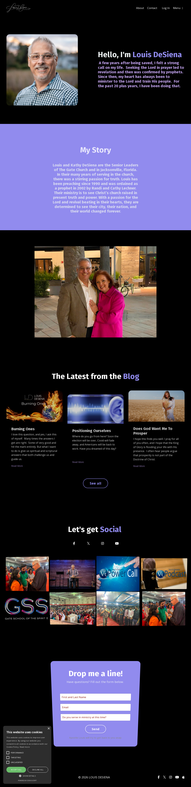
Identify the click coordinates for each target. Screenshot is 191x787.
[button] (27, 775)
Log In (165, 8)
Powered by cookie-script (27, 780)
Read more (25, 747)
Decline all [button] (37, 769)
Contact (150, 8)
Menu (178, 8)
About (137, 8)
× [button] (48, 728)
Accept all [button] (16, 769)
